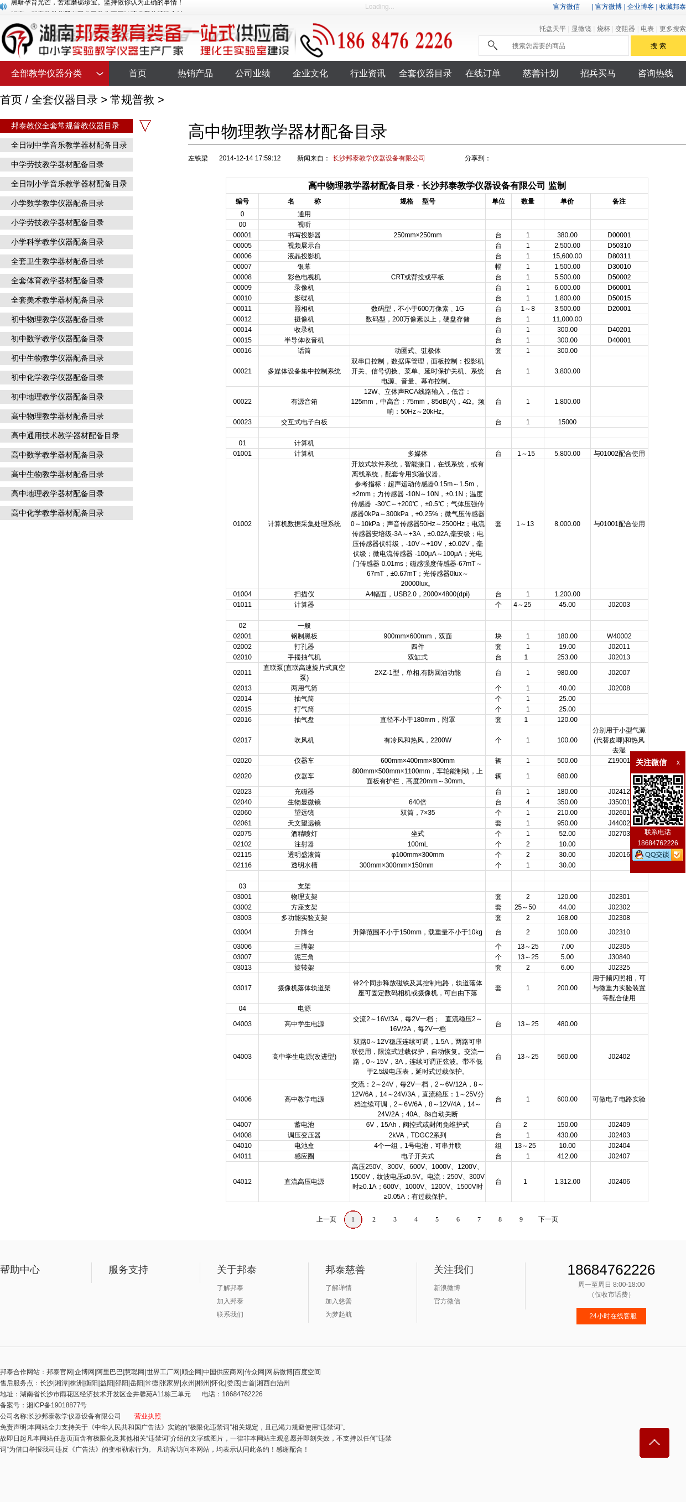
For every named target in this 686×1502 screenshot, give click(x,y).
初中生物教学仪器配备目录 (57, 358)
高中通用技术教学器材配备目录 (65, 435)
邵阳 (121, 1383)
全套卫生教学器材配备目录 (57, 261)
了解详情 (338, 1288)
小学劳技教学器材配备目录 (57, 222)
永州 (188, 1383)
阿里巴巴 (109, 1372)
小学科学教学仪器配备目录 (57, 241)
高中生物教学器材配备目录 (57, 474)
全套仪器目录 (65, 99)
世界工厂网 (163, 1372)
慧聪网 (134, 1372)
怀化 (218, 1383)
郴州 (203, 1383)
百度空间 (307, 1372)
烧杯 (604, 29)
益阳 (106, 1383)
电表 (648, 29)
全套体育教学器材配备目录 (57, 280)
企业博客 (640, 7)
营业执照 (147, 1416)
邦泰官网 (59, 1372)
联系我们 (230, 1314)
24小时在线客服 (612, 1316)
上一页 (326, 1219)
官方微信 (566, 7)
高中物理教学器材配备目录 (57, 416)
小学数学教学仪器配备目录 (57, 203)
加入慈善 (338, 1301)
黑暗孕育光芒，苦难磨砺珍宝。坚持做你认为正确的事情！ (97, 6)
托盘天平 (553, 29)
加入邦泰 (230, 1301)
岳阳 (136, 1383)
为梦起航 (338, 1314)
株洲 (76, 1383)
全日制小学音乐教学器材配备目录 (69, 183)
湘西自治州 (273, 1383)
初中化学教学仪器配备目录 (57, 377)
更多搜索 (672, 29)
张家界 (170, 1383)
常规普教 (132, 99)
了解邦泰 (230, 1288)
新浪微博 (447, 1288)
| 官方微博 (607, 7)
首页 (11, 99)
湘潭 (61, 1383)
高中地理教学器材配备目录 (57, 493)
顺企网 (191, 1372)
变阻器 (626, 29)
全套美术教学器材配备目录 (57, 299)
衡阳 (91, 1383)
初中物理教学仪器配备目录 (57, 319)
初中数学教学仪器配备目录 (57, 338)
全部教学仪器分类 (46, 73)
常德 (151, 1383)
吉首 (248, 1383)
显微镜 (582, 29)
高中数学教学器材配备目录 (57, 454)
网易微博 (279, 1372)
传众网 (254, 1372)
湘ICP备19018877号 (57, 1405)
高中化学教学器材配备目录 (57, 512)
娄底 (233, 1383)
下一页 (548, 1219)
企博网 (85, 1372)
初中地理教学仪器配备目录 (57, 396)
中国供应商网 (223, 1372)
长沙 (46, 1383)
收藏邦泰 (672, 7)
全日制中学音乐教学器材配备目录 (69, 145)
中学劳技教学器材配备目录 (57, 164)
